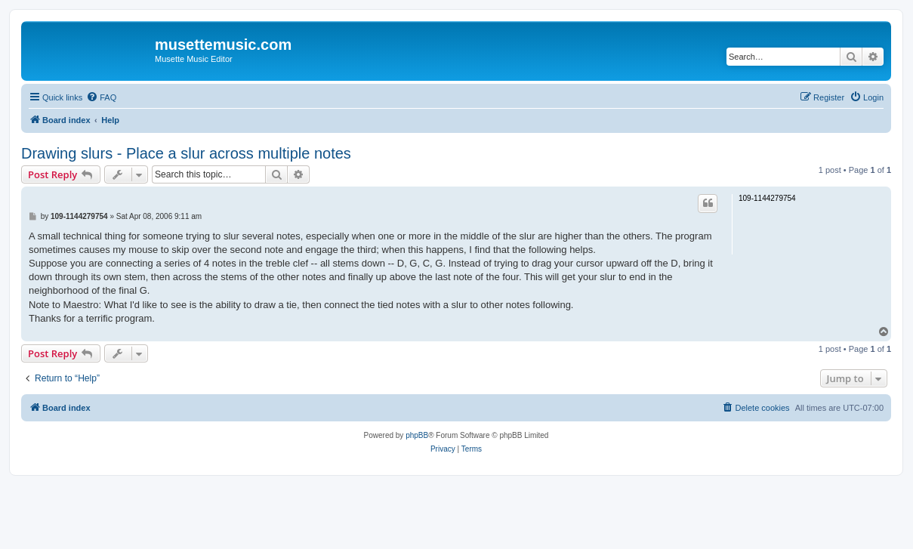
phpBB (417, 435)
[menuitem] (101, 97)
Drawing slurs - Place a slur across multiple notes (186, 153)
